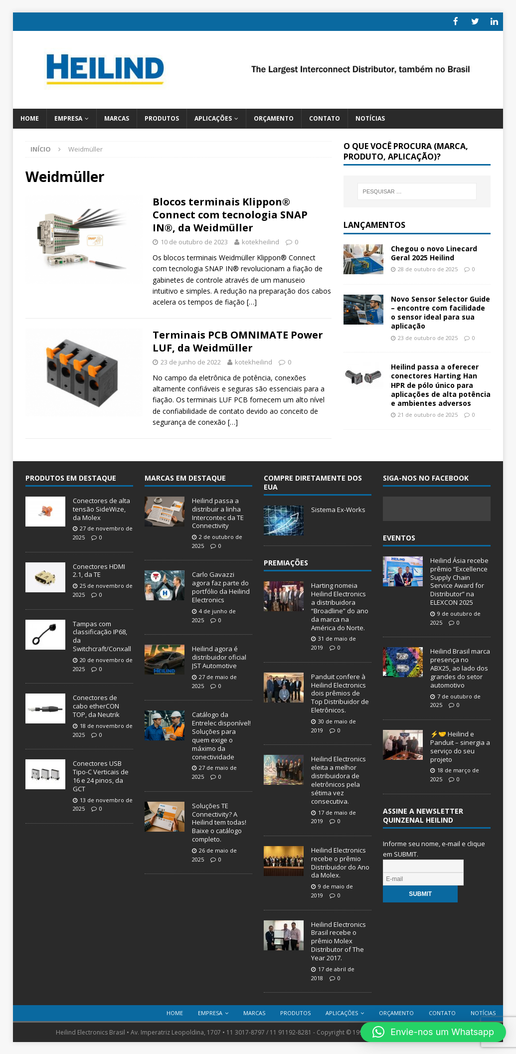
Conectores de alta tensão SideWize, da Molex (101, 508)
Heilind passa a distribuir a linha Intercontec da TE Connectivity (218, 512)
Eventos (399, 536)
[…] (252, 301)
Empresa (68, 117)
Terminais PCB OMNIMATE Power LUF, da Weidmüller (238, 340)
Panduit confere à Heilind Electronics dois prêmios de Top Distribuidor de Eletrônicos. (340, 692)
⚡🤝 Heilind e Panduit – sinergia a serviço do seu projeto (460, 745)
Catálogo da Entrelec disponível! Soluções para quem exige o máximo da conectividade (221, 734)
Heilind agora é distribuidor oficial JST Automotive (219, 657)
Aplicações (213, 117)
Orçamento (274, 117)
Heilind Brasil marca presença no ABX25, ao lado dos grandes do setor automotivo (460, 667)
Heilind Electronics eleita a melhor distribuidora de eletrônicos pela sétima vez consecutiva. (338, 779)
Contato (324, 117)
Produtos (162, 117)
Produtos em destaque (70, 477)
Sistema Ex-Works (338, 508)
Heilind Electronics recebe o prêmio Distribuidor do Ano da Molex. (340, 862)
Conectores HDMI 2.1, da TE (99, 569)
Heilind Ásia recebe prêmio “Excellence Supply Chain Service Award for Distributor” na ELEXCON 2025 (459, 580)
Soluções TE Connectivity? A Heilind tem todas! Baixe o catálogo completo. (219, 821)
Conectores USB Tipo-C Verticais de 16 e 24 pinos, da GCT (101, 775)
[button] (433, 1032)
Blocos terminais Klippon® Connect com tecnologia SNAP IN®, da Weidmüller (230, 214)
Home (29, 117)
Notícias (370, 117)
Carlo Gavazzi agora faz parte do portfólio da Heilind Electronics (221, 586)
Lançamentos (374, 223)
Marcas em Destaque (185, 477)
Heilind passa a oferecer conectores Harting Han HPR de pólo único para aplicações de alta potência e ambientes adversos (441, 384)
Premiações (286, 561)
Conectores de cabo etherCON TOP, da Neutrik (96, 705)
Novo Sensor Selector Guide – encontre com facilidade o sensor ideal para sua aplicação (440, 311)
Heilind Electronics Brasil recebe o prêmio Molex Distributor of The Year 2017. (338, 940)
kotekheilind (260, 241)
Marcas (116, 117)
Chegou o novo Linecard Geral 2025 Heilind (434, 252)
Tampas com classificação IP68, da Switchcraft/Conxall (102, 635)
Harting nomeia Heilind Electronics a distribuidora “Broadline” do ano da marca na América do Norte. (339, 605)
